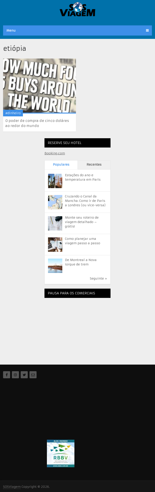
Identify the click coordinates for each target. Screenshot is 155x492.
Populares (61, 165)
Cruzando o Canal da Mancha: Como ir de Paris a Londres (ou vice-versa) (85, 200)
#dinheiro (13, 113)
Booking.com (54, 153)
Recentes (94, 165)
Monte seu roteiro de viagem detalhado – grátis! (82, 222)
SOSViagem (12, 487)
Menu (11, 30)
